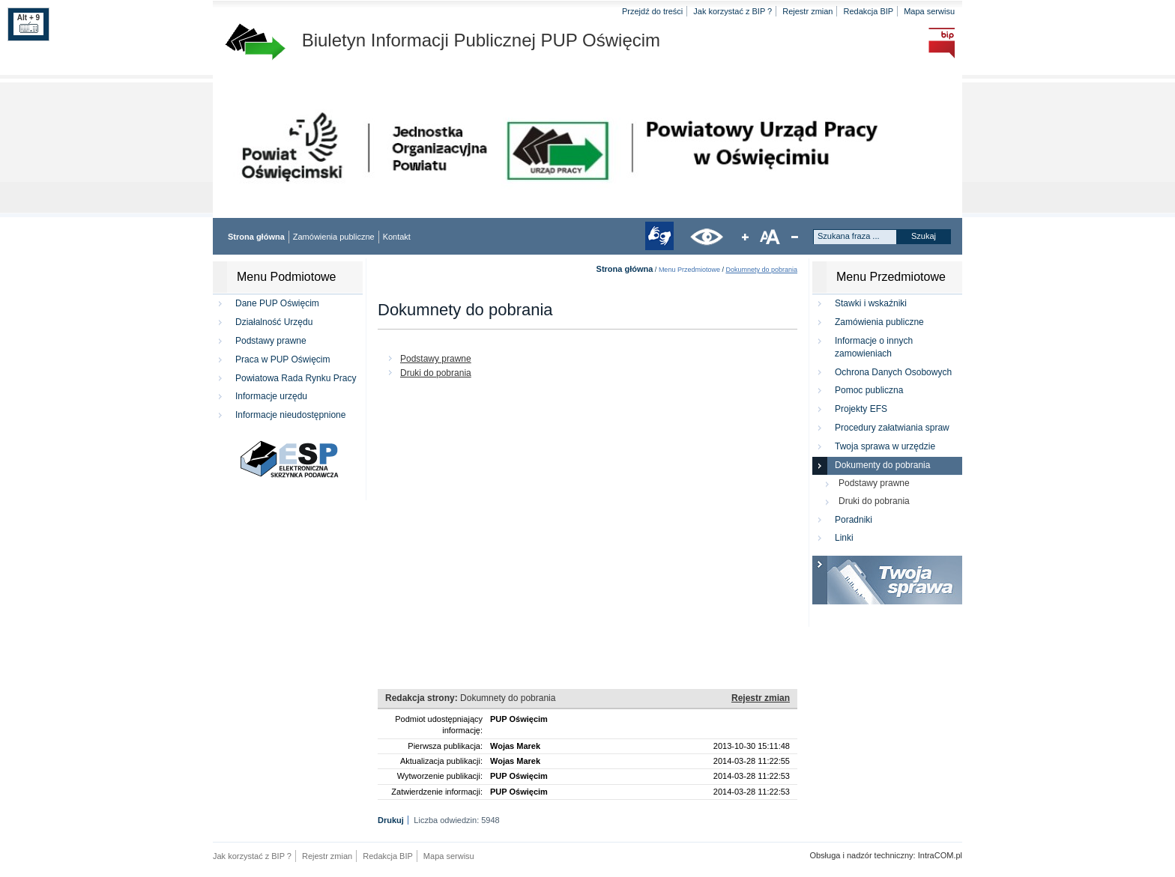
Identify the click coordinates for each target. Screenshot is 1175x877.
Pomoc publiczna (869, 390)
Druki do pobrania (435, 373)
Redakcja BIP (868, 11)
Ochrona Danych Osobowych (893, 372)
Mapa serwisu (929, 11)
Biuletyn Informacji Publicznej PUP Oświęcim (442, 40)
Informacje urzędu (271, 396)
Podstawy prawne (270, 341)
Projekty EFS (861, 409)
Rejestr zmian (807, 11)
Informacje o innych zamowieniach (874, 347)
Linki (844, 537)
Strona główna (256, 236)
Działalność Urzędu (273, 322)
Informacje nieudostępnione (290, 415)
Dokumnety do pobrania (761, 269)
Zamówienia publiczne (334, 236)
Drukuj (391, 820)
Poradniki (853, 520)
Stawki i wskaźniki (871, 303)
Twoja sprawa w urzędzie (885, 446)
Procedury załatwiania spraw (892, 427)
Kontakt (397, 236)
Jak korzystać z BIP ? (732, 11)
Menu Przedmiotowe (689, 269)
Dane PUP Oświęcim (277, 303)
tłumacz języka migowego (659, 236)
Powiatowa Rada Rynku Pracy (295, 378)
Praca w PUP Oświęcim (282, 359)
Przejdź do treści (652, 11)
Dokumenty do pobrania (882, 465)
